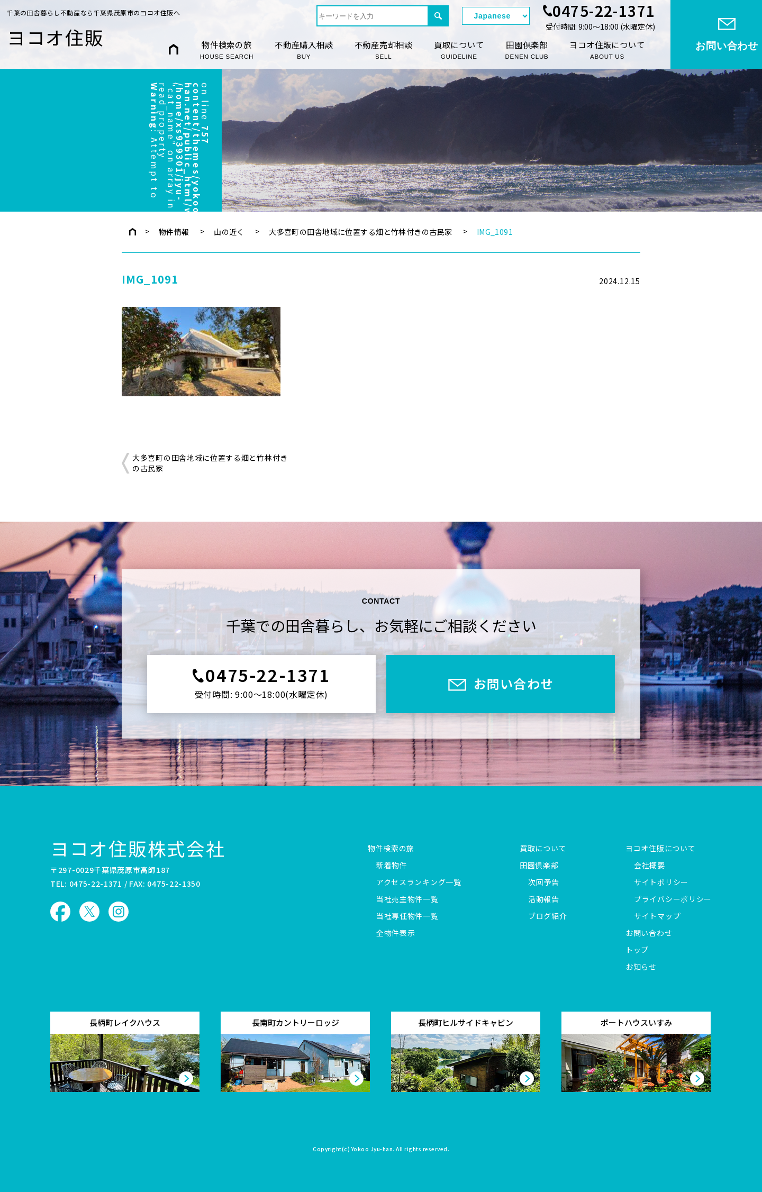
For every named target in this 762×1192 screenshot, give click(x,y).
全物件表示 (395, 933)
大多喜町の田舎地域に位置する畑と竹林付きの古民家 (360, 231)
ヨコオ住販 (55, 37)
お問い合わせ (648, 933)
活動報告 (543, 899)
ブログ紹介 (547, 916)
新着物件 (391, 865)
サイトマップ (657, 916)
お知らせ (641, 967)
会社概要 (649, 865)
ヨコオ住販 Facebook (60, 912)
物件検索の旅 (226, 50)
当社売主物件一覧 (407, 899)
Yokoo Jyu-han (372, 1149)
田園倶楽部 (527, 50)
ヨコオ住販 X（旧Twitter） (89, 912)
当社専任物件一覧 (407, 916)
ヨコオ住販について (607, 50)
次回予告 (543, 882)
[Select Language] (496, 16)
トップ (637, 950)
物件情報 (174, 231)
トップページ (132, 231)
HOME (173, 49)
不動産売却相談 (384, 50)
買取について (459, 50)
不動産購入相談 (304, 50)
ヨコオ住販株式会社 (137, 848)
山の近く (229, 231)
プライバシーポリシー (673, 899)
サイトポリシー (661, 882)
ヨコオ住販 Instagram (118, 912)
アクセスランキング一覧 (418, 882)
